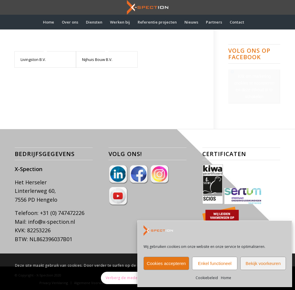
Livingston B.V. (33, 59)
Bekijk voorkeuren (263, 263)
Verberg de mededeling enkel (133, 277)
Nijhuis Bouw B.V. (97, 59)
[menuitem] (48, 22)
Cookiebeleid (207, 277)
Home (226, 277)
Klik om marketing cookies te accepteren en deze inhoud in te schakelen (254, 86)
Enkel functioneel (214, 263)
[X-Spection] (148, 7)
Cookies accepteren (166, 263)
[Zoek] (252, 22)
